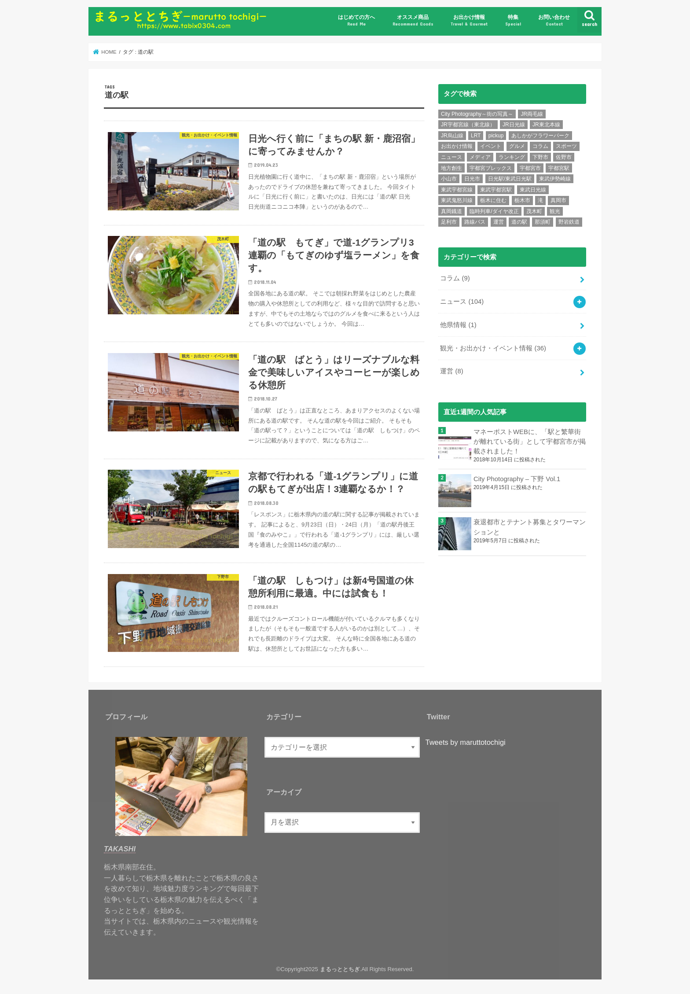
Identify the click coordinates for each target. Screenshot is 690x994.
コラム (455, 278)
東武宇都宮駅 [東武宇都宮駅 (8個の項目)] (496, 190)
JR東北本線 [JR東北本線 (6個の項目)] (546, 124)
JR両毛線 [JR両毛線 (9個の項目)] (532, 114)
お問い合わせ (554, 20)
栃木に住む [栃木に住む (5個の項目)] (493, 200)
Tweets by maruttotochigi (466, 742)
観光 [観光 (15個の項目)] (555, 211)
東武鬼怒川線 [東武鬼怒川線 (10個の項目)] (457, 200)
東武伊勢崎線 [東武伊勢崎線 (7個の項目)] (555, 179)
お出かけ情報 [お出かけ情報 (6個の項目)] (457, 146)
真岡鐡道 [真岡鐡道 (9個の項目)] (451, 211)
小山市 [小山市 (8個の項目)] (449, 179)
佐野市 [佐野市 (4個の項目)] (564, 157)
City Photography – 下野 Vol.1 (516, 478)
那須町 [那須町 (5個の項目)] (543, 222)
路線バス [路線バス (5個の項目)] (474, 222)
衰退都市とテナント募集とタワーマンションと (529, 527)
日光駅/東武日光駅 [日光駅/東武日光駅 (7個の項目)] (510, 179)
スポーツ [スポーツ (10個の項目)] (566, 146)
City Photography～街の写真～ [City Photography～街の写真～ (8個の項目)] (477, 114)
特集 (513, 20)
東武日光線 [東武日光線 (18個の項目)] (533, 190)
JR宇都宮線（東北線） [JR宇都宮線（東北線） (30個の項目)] (468, 124)
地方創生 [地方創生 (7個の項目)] (451, 168)
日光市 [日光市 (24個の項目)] (472, 179)
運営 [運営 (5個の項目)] (498, 222)
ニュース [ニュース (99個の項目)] (451, 157)
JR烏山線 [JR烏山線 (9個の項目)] (452, 136)
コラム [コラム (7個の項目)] (540, 146)
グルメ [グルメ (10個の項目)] (517, 146)
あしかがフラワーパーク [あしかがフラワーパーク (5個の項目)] (540, 136)
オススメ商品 (413, 20)
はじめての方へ (356, 20)
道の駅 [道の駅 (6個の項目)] (519, 222)
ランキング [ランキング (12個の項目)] (512, 157)
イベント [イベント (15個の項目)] (490, 146)
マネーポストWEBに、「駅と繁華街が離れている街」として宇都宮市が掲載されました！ (529, 441)
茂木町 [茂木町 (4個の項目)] (534, 211)
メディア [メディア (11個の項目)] (480, 157)
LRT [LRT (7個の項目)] (476, 136)
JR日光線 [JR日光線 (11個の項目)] (514, 124)
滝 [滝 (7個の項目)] (540, 200)
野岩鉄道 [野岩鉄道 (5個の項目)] (569, 222)
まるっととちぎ (340, 969)
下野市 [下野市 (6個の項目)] (540, 157)
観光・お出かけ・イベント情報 (493, 348)
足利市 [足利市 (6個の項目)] (449, 222)
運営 (451, 371)
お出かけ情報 (469, 20)
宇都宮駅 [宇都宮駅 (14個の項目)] (558, 168)
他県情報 (458, 324)
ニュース (462, 301)
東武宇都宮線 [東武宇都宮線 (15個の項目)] (457, 190)
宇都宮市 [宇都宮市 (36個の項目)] (530, 168)
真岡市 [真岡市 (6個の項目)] (558, 200)
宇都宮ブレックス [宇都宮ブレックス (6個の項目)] (491, 168)
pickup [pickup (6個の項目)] (496, 136)
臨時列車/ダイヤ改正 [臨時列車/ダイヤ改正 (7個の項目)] (494, 211)
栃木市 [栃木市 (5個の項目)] (522, 200)
